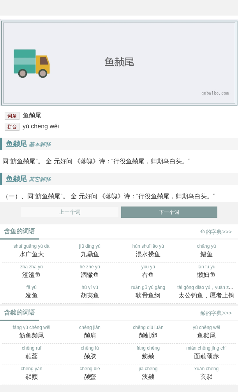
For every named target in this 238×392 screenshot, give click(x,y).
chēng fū (90, 353)
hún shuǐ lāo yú (148, 251)
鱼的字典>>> (216, 232)
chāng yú (206, 251)
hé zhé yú (90, 272)
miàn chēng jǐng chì (206, 353)
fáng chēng (148, 353)
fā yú (31, 292)
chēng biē (90, 374)
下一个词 (169, 212)
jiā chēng (148, 374)
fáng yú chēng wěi (31, 332)
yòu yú (148, 272)
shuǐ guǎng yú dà (31, 251)
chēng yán (31, 374)
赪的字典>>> (216, 313)
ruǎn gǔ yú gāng (148, 292)
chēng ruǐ (31, 353)
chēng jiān (90, 332)
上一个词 (70, 212)
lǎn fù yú (206, 272)
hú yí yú (90, 292)
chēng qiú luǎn (148, 332)
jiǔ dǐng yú (90, 251)
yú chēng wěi (206, 332)
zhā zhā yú (31, 272)
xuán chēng (206, 374)
